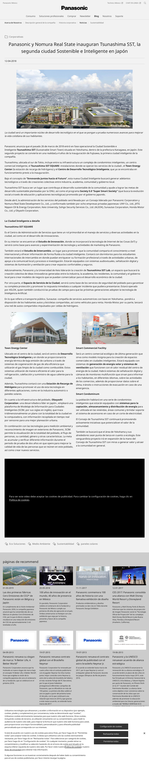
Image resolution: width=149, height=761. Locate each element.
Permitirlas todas (111, 743)
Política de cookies (19, 499)
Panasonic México (10, 3)
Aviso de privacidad (13, 751)
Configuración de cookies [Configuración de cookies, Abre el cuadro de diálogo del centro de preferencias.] (111, 728)
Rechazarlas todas (111, 735)
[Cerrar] (144, 735)
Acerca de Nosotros (13, 22)
